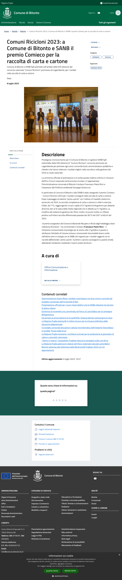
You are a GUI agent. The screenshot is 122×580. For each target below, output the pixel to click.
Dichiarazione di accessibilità (73, 542)
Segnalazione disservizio (41, 532)
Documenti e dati (8, 516)
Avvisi (93, 503)
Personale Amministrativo (11, 513)
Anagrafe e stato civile (40, 497)
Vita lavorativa (37, 500)
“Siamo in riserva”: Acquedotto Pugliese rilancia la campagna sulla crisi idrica (75, 340)
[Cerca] (118, 13)
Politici (4, 510)
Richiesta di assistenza (40, 538)
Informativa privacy (69, 535)
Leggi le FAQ (36, 535)
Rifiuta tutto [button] (70, 571)
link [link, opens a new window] (83, 566)
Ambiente (65, 506)
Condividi (95, 42)
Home (6, 31)
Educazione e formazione (72, 497)
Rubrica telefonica (8, 542)
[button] (61, 576)
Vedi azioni (96, 47)
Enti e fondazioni (8, 506)
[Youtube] (97, 12)
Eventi (94, 514)
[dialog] (61, 566)
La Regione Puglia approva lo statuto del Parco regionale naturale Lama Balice (76, 343)
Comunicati (95, 500)
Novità (14, 31)
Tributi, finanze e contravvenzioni (75, 503)
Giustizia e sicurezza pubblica (73, 500)
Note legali (66, 538)
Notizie (23, 31)
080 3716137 (14, 535)
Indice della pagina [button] (16, 151)
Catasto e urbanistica (40, 506)
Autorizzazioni (67, 513)
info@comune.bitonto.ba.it (12, 551)
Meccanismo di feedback (71, 545)
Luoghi (94, 517)
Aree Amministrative (9, 500)
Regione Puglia (7, 3)
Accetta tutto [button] (52, 571)
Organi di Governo (8, 497)
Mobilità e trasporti (39, 510)
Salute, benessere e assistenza (74, 510)
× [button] (119, 555)
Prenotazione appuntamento (42, 529)
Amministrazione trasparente (73, 529)
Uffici (3, 503)
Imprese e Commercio (40, 503)
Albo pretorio (67, 532)
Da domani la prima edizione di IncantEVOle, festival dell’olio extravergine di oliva (77, 317)
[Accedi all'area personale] (109, 3)
